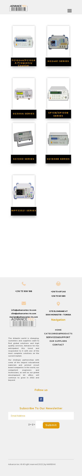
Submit (51, 425)
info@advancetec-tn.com (23, 310)
